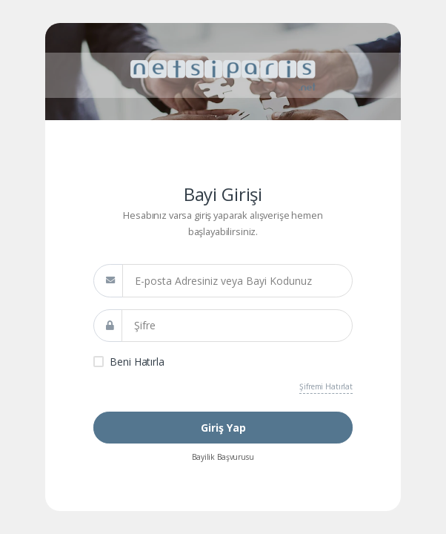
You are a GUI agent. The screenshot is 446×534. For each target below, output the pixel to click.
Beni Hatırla (137, 362)
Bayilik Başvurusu (223, 457)
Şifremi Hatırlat (326, 386)
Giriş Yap (223, 428)
